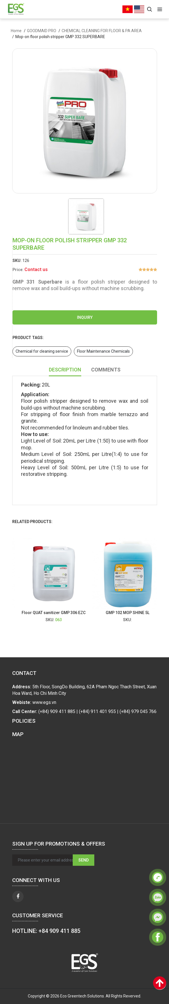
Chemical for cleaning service (42, 351)
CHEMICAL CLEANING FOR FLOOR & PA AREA (102, 30)
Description (65, 370)
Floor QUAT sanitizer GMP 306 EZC (57, 612)
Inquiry (85, 317)
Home (16, 30)
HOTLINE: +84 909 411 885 (46, 930)
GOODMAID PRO (41, 30)
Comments (105, 370)
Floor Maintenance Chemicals (103, 351)
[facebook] (18, 896)
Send (83, 860)
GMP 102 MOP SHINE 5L (131, 612)
